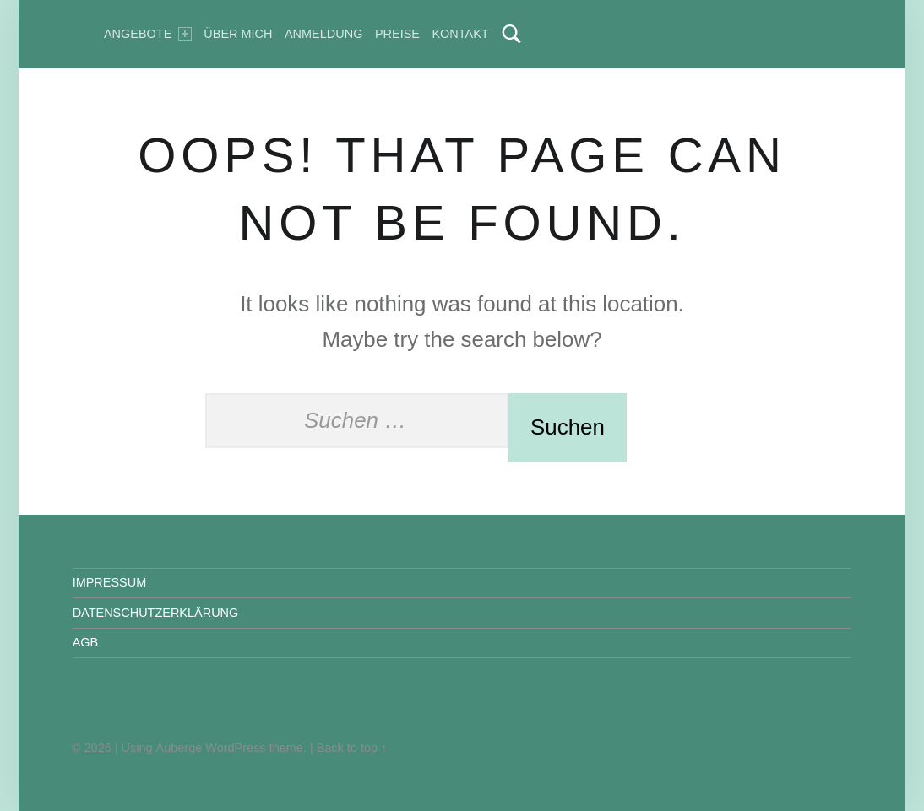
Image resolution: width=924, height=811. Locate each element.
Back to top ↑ (352, 747)
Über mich (238, 34)
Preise (397, 34)
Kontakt (460, 34)
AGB (86, 642)
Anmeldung (323, 34)
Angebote (148, 34)
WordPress (235, 747)
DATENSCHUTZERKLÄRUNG (156, 612)
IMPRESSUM (110, 582)
